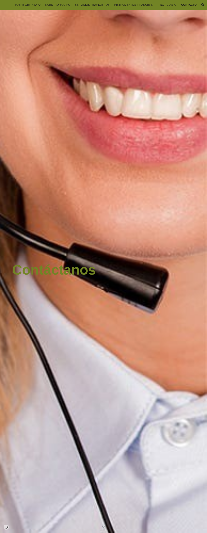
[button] (203, 5)
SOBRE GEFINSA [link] (26, 4)
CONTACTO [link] (189, 4)
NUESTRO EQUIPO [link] (57, 4)
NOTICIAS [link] (166, 4)
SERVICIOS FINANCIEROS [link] (92, 4)
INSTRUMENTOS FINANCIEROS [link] (134, 4)
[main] (103, 271)
